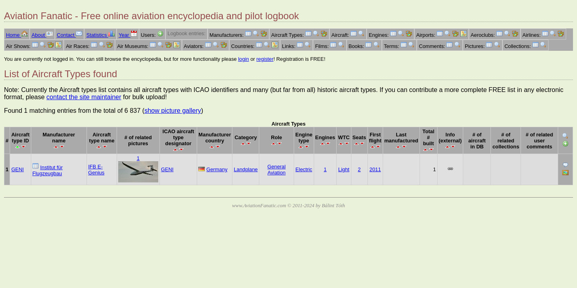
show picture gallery (172, 110)
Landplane (246, 169)
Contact (70, 35)
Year (128, 35)
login (243, 59)
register (265, 59)
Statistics (100, 35)
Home (17, 35)
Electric (303, 169)
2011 (375, 169)
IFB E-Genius (96, 170)
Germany (217, 169)
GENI (17, 169)
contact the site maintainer (83, 97)
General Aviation (276, 170)
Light (343, 169)
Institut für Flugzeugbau (47, 170)
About (42, 35)
